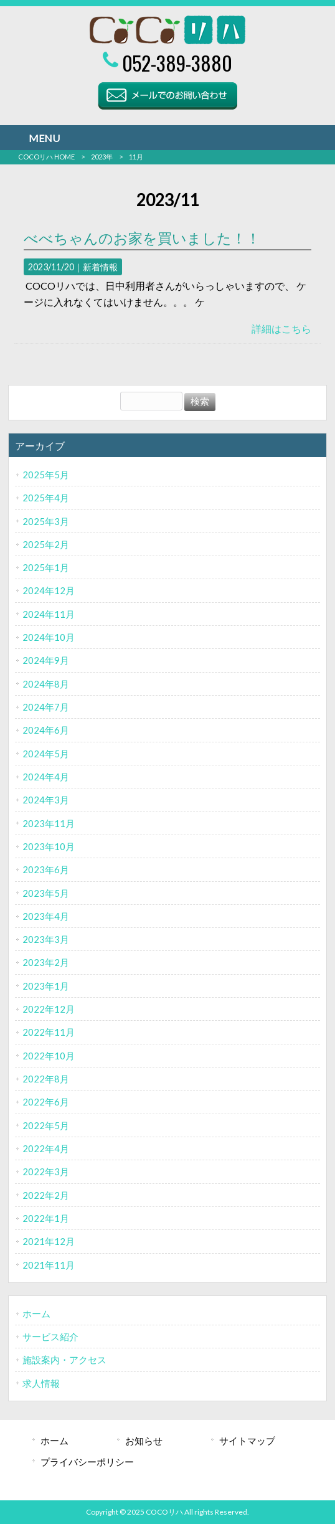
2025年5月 (45, 474)
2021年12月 (48, 1241)
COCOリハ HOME (46, 157)
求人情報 (41, 1383)
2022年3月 (45, 1171)
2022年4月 (45, 1148)
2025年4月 (45, 497)
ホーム (36, 1313)
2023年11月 (48, 823)
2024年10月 (48, 637)
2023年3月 (45, 939)
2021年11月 (48, 1265)
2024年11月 (48, 614)
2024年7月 (45, 706)
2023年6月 (45, 869)
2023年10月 (48, 846)
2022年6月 (45, 1101)
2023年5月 (45, 893)
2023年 (102, 157)
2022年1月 (45, 1218)
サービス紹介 (50, 1336)
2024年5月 (45, 753)
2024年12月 (48, 590)
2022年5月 (45, 1125)
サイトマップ (247, 1440)
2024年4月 (45, 776)
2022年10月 (48, 1055)
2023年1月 (45, 986)
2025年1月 (45, 567)
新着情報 (100, 267)
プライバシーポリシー (87, 1461)
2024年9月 (45, 660)
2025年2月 (45, 544)
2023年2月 (45, 962)
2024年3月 (45, 799)
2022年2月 (45, 1195)
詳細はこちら (281, 328)
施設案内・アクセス (64, 1359)
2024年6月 (45, 730)
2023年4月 (45, 916)
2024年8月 (45, 683)
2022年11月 (48, 1032)
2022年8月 (45, 1078)
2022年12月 (48, 1009)
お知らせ (144, 1440)
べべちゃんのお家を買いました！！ (142, 238)
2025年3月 (45, 521)
